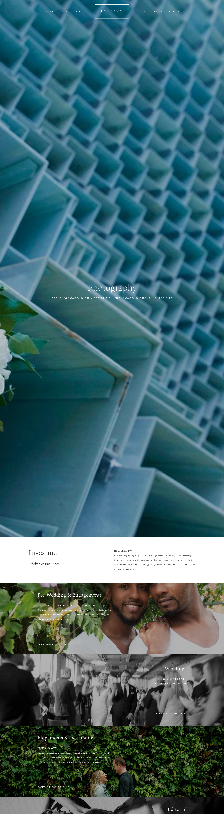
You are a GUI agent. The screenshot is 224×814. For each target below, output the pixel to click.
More (174, 11)
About (63, 11)
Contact (143, 11)
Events (159, 11)
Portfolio (80, 11)
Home (50, 11)
